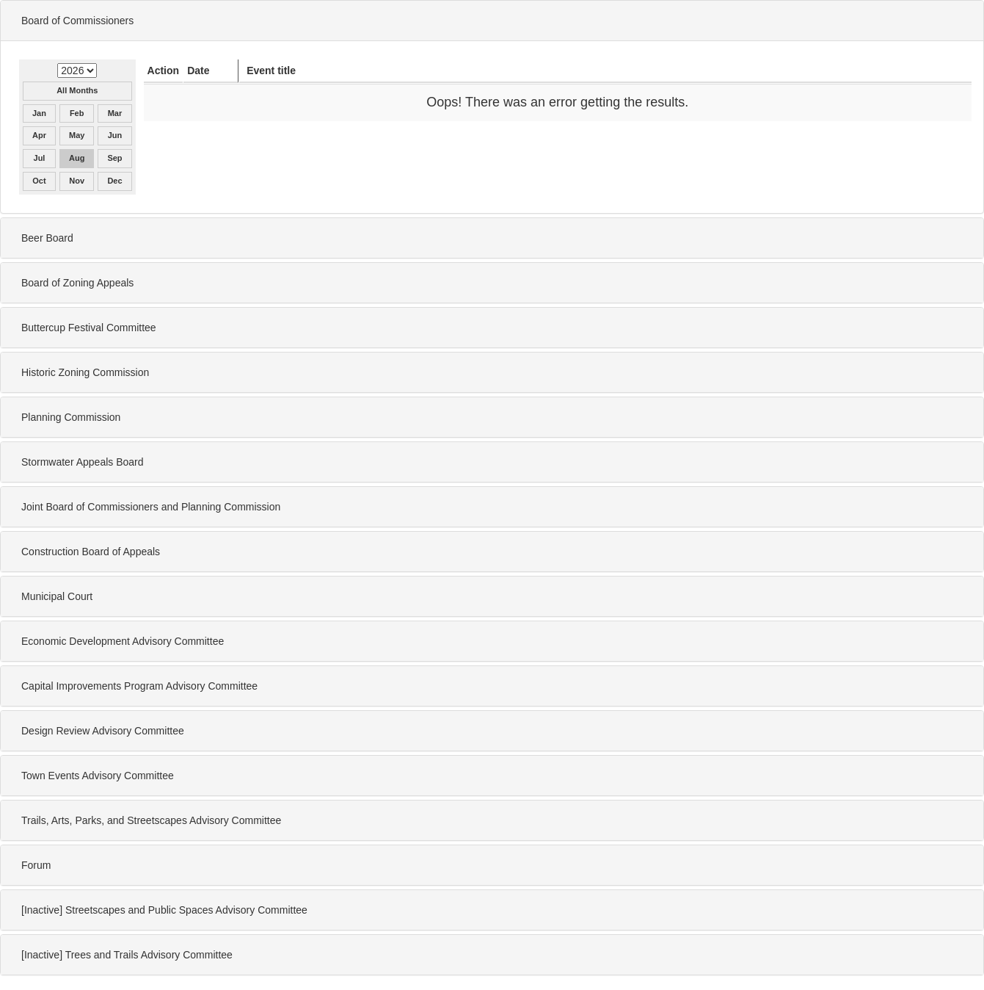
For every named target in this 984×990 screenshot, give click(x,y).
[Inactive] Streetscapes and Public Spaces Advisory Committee (164, 910)
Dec (114, 180)
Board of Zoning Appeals (77, 283)
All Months (77, 90)
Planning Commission (70, 417)
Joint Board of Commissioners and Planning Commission (150, 507)
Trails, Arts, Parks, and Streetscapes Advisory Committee (151, 820)
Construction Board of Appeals (90, 551)
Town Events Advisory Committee (97, 775)
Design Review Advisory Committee (102, 731)
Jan (39, 113)
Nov (76, 180)
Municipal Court (56, 596)
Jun (115, 135)
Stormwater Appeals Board (82, 462)
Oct (38, 180)
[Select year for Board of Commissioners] (77, 70)
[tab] (492, 20)
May (76, 135)
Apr (39, 135)
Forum (36, 865)
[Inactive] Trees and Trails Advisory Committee (127, 955)
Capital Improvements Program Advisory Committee (139, 686)
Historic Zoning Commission (85, 372)
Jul (39, 157)
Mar (115, 113)
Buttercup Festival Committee (88, 327)
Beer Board (47, 238)
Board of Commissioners (77, 20)
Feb (77, 113)
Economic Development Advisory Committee (122, 641)
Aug (76, 157)
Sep (114, 157)
